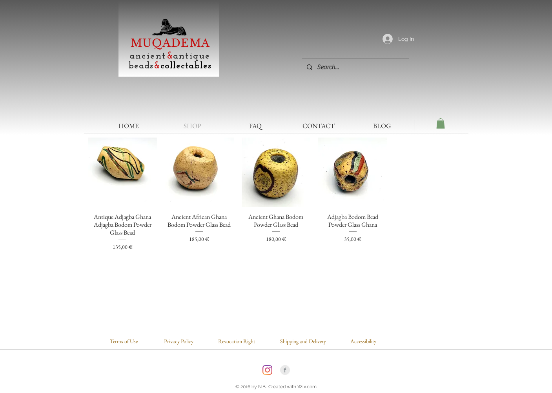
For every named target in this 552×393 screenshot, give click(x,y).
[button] (440, 123)
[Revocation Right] (236, 341)
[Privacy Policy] (179, 341)
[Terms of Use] (124, 341)
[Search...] (354, 67)
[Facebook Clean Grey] (285, 370)
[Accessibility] (363, 341)
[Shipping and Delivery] (303, 341)
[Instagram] (267, 370)
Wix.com (307, 386)
